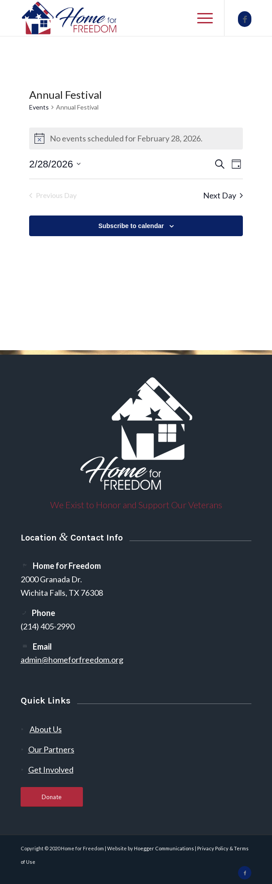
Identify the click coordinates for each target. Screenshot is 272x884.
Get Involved (50, 769)
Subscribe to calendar (131, 225)
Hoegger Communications (164, 848)
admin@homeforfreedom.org (72, 659)
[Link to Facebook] (244, 19)
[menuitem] (200, 18)
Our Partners (51, 749)
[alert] (136, 139)
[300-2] (113, 18)
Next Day (223, 195)
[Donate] (52, 797)
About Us (46, 729)
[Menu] (200, 18)
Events (39, 107)
